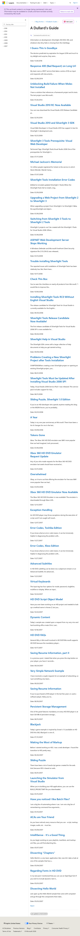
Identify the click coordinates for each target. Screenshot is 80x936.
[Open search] (70, 3)
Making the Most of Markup (46, 742)
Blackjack (35, 724)
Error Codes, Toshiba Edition (46, 527)
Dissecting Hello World (43, 888)
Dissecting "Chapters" (42, 852)
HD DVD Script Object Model (46, 599)
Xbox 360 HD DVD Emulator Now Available (54, 492)
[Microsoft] (3, 2)
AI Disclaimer (6, 928)
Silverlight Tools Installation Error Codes (52, 179)
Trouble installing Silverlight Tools (49, 261)
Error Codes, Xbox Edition (44, 545)
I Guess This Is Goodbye (43, 48)
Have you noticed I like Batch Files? (50, 799)
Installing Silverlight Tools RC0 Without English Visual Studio (52, 298)
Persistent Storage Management (48, 706)
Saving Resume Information (45, 688)
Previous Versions (18, 928)
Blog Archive (40, 22)
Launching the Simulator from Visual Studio (47, 779)
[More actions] (76, 21)
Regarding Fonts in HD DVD (45, 870)
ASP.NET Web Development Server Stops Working (49, 241)
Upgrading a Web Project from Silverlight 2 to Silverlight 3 (54, 199)
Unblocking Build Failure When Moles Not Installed (51, 85)
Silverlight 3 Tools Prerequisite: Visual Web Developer (51, 142)
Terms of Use (6, 931)
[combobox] (14, 24)
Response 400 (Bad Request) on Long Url (53, 65)
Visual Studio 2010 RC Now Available (50, 105)
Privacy (45, 928)
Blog (28, 928)
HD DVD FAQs (38, 635)
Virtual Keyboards (40, 581)
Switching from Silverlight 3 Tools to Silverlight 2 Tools (50, 220)
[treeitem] (15, 28)
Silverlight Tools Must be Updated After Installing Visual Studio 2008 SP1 (52, 379)
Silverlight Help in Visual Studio (47, 339)
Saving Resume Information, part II (49, 652)
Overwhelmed (38, 474)
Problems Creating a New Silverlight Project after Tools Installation (50, 358)
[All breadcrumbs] (32, 21)
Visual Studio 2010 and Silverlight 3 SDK (52, 122)
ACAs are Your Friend (42, 817)
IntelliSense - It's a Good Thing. (47, 835)
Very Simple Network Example (47, 670)
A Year (33, 417)
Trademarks (17, 931)
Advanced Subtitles (41, 563)
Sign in (75, 3)
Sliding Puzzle (38, 760)
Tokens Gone (37, 435)
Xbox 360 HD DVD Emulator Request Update (45, 454)
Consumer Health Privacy (60, 928)
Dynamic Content (40, 617)
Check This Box (38, 279)
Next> (32, 906)
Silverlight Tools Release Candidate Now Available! (49, 319)
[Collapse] (25, 20)
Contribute (37, 928)
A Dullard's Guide (51, 22)
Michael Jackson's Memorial (46, 161)
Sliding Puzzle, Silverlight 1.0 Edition (50, 399)
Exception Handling (41, 509)
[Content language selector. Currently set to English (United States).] (12, 923)
